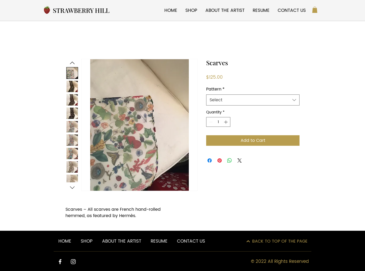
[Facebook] (60, 261)
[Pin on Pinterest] (219, 160)
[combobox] (253, 100)
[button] (314, 10)
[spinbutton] (218, 122)
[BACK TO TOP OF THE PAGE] (276, 241)
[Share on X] (239, 160)
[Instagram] (73, 261)
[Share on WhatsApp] (229, 160)
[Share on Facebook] (209, 160)
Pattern (215, 89)
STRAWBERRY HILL (81, 10)
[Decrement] (210, 122)
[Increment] (226, 122)
